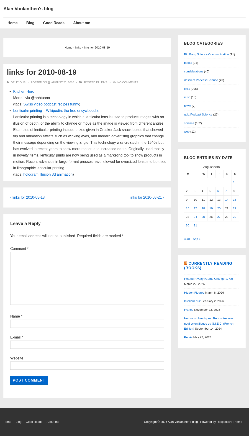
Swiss (28, 104)
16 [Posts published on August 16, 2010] (187, 208)
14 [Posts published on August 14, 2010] (226, 199)
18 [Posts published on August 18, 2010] (203, 208)
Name (15, 316)
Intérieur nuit (192, 301)
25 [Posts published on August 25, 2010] (203, 216)
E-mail (15, 337)
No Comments (127, 82)
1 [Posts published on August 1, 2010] (234, 182)
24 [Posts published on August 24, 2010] (195, 216)
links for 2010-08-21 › (147, 197)
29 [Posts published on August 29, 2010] (234, 216)
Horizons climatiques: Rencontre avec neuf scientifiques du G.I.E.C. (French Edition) (209, 324)
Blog (30, 23)
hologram (31, 174)
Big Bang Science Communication (206, 54)
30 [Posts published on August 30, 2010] (187, 225)
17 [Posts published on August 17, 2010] (195, 208)
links (104, 82)
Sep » (196, 239)
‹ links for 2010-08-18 (27, 197)
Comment (19, 249)
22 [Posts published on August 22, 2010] (234, 208)
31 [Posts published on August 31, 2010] (195, 225)
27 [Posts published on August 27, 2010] (219, 216)
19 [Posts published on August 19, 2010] (211, 208)
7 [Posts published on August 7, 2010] (226, 191)
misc (187, 97)
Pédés (188, 337)
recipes (63, 104)
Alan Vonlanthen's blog (28, 8)
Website (16, 358)
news (187, 106)
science (189, 123)
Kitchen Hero (23, 91)
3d (54, 174)
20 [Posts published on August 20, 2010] (219, 208)
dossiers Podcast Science (201, 80)
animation (64, 174)
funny (74, 104)
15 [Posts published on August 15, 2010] (234, 199)
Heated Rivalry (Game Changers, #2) (208, 278)
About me (81, 23)
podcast (50, 104)
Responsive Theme (229, 421)
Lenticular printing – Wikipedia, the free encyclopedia (55, 111)
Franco (188, 309)
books (188, 62)
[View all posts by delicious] (16, 82)
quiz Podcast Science (198, 114)
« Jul (187, 239)
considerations (193, 71)
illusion (45, 174)
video (38, 104)
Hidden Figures (194, 292)
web (187, 131)
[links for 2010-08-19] (62, 82)
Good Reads (53, 23)
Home (13, 23)
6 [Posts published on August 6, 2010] (218, 191)
